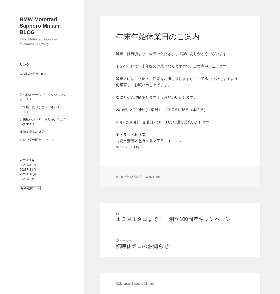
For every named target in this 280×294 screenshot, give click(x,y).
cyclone (154, 176)
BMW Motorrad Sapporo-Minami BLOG (40, 26)
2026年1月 (27, 160)
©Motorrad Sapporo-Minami (135, 283)
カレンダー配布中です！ (37, 139)
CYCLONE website (33, 73)
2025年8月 (27, 179)
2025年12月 (28, 165)
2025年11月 (28, 169)
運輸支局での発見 (32, 132)
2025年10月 (28, 174)
